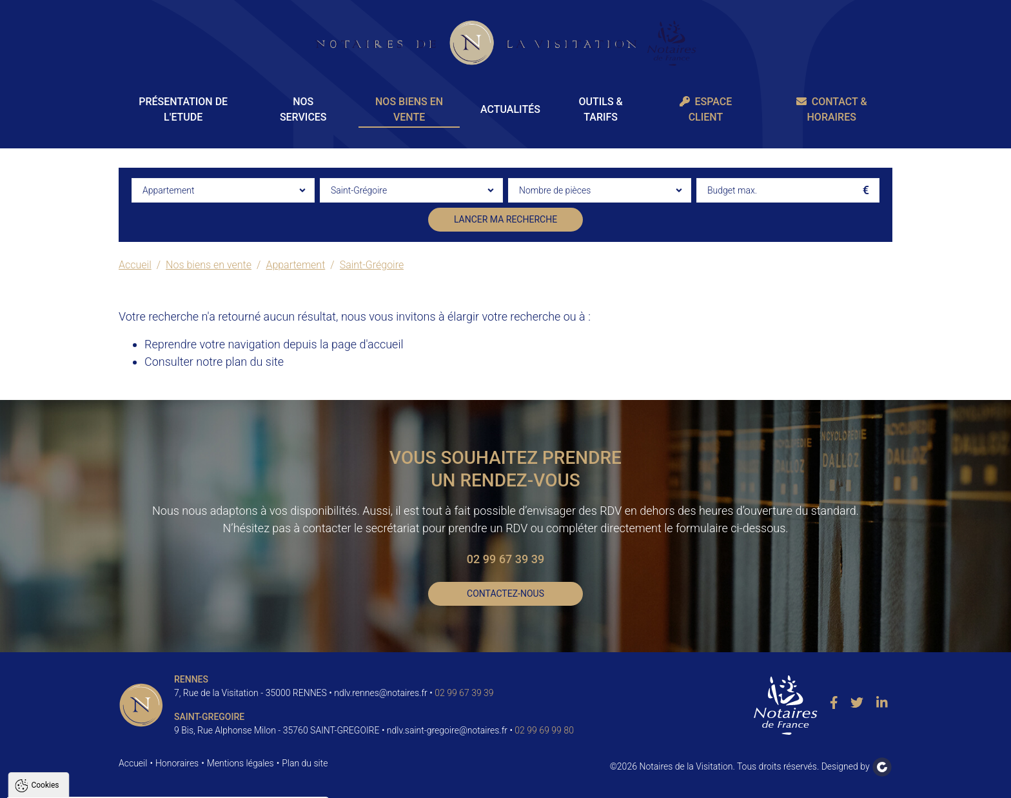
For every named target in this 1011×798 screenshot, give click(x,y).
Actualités (510, 109)
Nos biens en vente (409, 109)
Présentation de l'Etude (183, 109)
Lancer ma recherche (505, 219)
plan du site (255, 361)
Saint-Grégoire (372, 265)
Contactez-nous (505, 593)
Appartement (295, 265)
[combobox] (223, 190)
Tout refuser (172, 782)
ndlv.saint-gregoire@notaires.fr (447, 730)
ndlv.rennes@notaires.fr (380, 693)
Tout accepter (91, 782)
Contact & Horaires (831, 109)
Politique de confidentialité (73, 750)
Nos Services (303, 109)
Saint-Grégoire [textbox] (359, 190)
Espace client (706, 109)
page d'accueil (367, 344)
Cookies (45, 628)
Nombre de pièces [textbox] (555, 190)
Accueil (135, 265)
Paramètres (248, 782)
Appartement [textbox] (168, 190)
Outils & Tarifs (600, 109)
